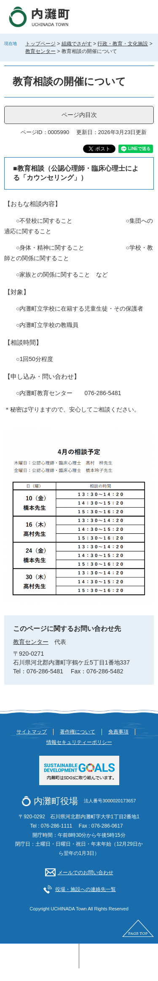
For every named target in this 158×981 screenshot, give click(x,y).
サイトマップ (31, 732)
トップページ (40, 44)
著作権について (77, 732)
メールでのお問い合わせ (85, 873)
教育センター (40, 51)
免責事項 (118, 732)
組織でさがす (77, 44)
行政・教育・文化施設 (122, 44)
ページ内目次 (79, 114)
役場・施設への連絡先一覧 (85, 889)
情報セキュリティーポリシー (79, 742)
